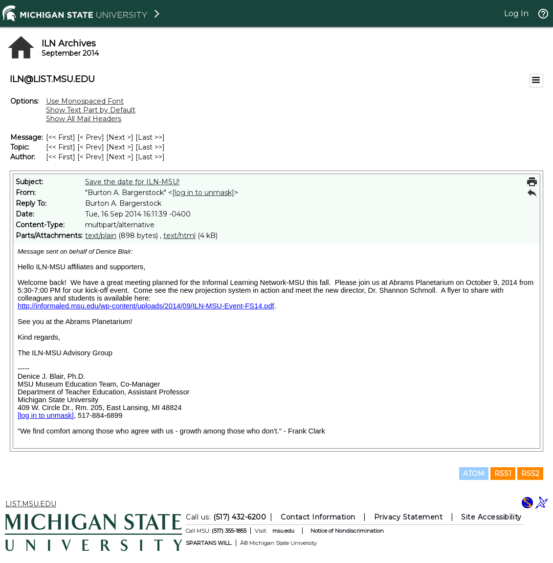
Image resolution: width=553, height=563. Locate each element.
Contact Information (318, 517)
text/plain (100, 235)
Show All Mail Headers (83, 118)
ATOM (474, 473)
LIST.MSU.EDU (30, 503)
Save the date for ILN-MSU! (132, 181)
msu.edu (283, 530)
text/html (179, 235)
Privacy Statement (408, 517)
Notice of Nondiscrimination (347, 530)
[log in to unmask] (203, 192)
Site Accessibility (491, 517)
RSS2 (530, 473)
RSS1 (502, 473)
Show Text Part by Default (90, 110)
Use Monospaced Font (85, 101)
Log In (516, 13)
